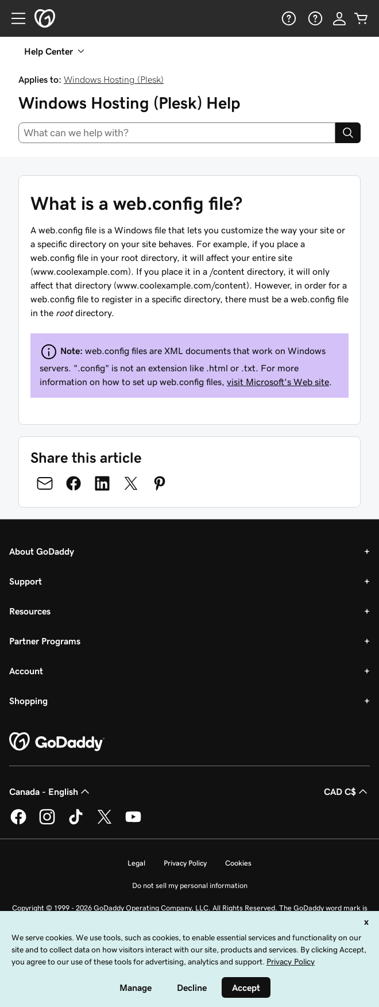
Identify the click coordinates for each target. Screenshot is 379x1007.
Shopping (28, 700)
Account (26, 670)
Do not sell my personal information (189, 885)
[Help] (287, 18)
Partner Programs (44, 640)
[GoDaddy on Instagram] (47, 822)
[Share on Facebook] (73, 483)
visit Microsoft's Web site (278, 381)
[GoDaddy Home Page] (57, 742)
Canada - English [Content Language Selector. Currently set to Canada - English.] (50, 791)
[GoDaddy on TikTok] (76, 822)
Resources (30, 611)
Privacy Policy (185, 863)
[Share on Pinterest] (159, 483)
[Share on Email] (44, 483)
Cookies (238, 863)
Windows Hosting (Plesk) (114, 79)
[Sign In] (339, 18)
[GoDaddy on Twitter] (104, 822)
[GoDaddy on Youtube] (133, 822)
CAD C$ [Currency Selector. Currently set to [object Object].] (347, 791)
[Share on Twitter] (131, 483)
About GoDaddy (41, 551)
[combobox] (177, 133)
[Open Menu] (13, 18)
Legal (136, 863)
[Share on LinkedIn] (102, 483)
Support (25, 581)
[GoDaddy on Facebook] (18, 822)
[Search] (348, 132)
